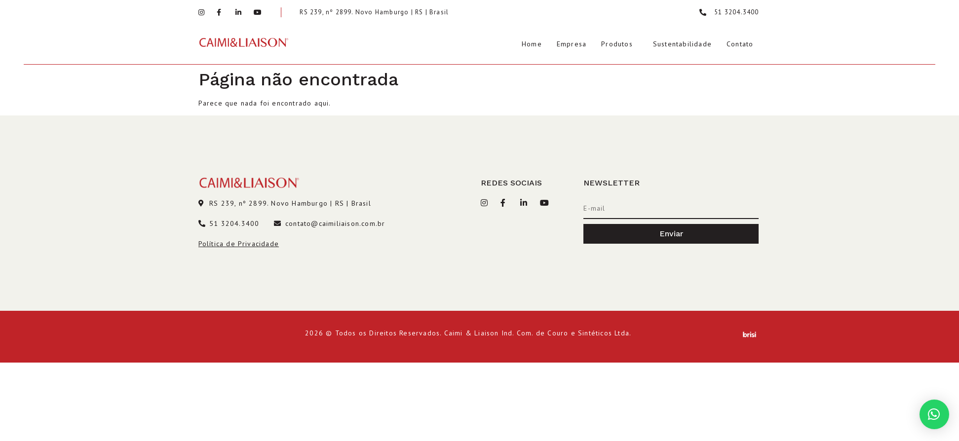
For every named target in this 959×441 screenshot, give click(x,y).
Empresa (571, 43)
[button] (934, 414)
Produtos (617, 43)
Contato (740, 43)
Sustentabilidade (682, 43)
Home (532, 43)
